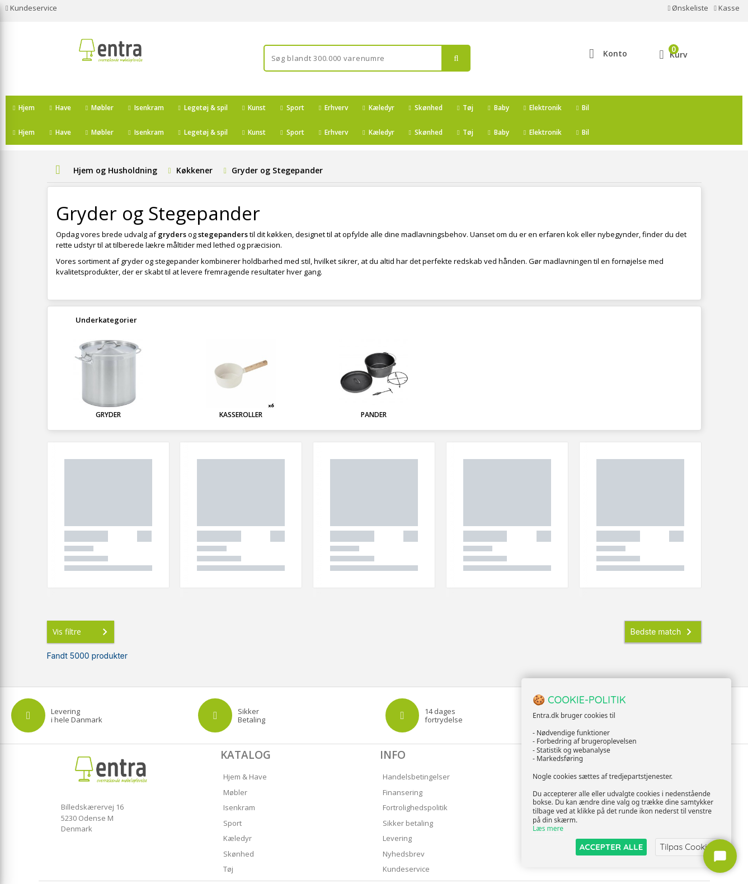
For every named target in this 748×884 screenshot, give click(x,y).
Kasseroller (240, 390)
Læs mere (548, 829)
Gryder (108, 390)
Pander (374, 390)
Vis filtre (82, 607)
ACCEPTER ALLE (611, 847)
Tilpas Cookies (688, 847)
